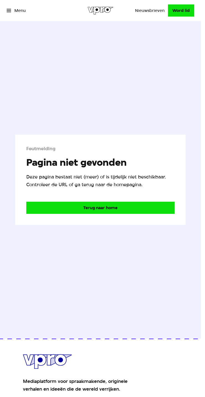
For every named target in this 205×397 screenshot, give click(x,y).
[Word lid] (181, 10)
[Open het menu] (16, 10)
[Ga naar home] (100, 10)
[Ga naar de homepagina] (100, 208)
